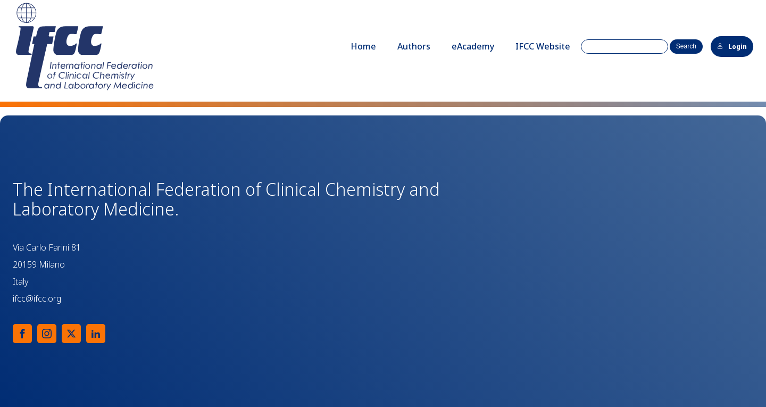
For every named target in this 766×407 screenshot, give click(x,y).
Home (363, 46)
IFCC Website (542, 46)
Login (732, 46)
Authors (413, 46)
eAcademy (473, 46)
